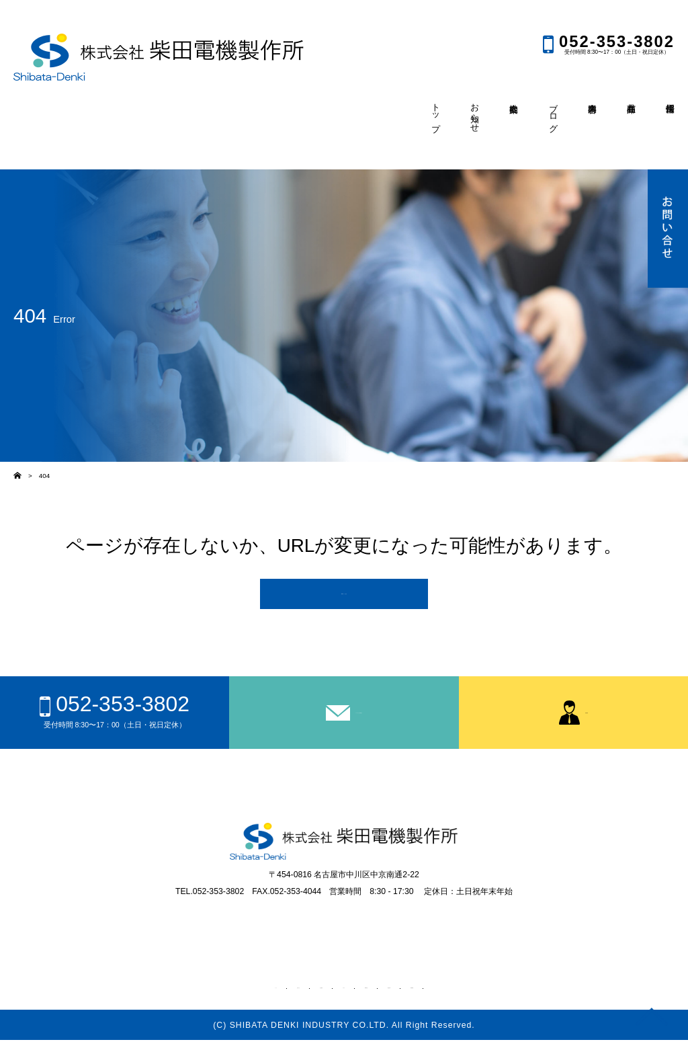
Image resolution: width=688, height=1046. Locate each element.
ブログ (341, 992)
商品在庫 (427, 992)
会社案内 (300, 992)
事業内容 (382, 992)
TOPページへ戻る (344, 597)
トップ (214, 992)
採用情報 (471, 992)
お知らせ (255, 992)
